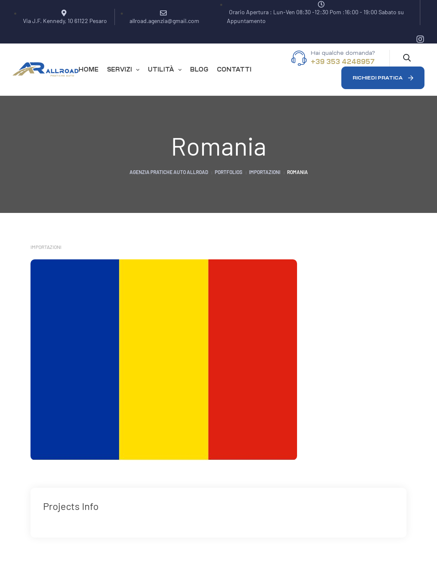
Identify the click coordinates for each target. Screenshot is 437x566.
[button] (382, 78)
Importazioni (45, 247)
